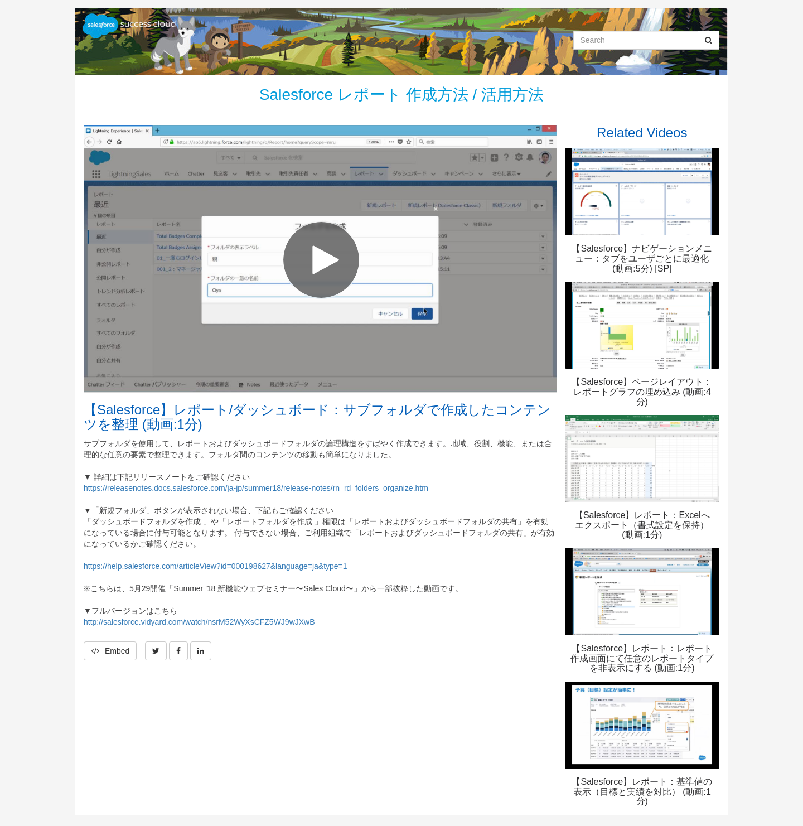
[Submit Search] (708, 40)
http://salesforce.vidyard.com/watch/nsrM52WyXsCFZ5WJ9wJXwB (199, 621)
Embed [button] (110, 650)
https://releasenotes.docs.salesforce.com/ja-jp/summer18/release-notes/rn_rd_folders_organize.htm (256, 488)
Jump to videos (0, 0)
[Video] (320, 258)
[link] (156, 650)
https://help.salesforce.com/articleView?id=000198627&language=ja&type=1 (215, 566)
